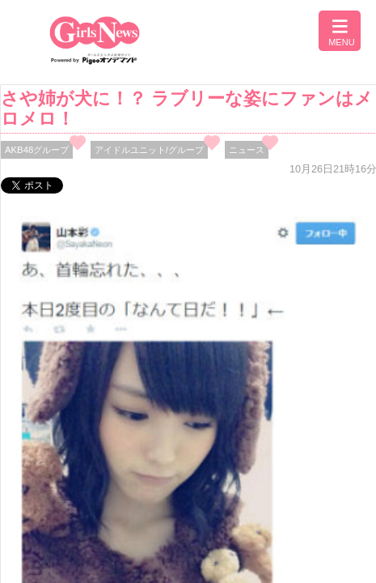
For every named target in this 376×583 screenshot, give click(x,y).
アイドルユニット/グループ (149, 150)
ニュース (246, 150)
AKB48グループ (37, 150)
